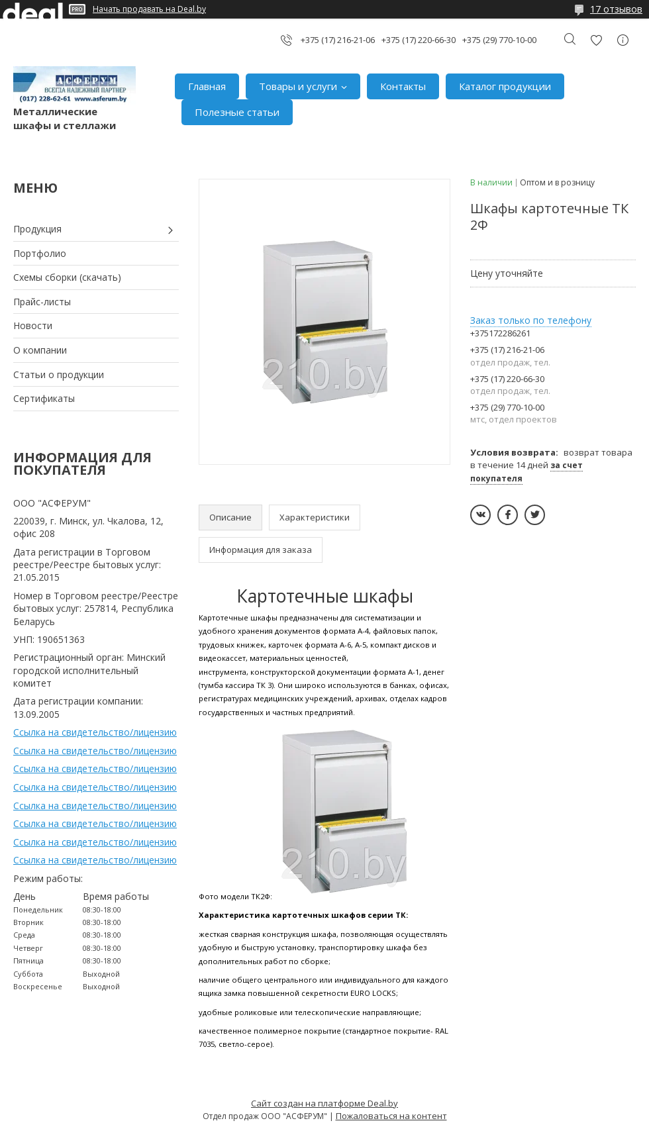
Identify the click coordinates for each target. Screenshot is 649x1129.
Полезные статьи (237, 112)
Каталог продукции (505, 86)
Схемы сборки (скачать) (67, 277)
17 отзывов (616, 9)
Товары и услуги (298, 86)
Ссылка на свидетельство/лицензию (95, 732)
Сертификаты (44, 398)
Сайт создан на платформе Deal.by (324, 1103)
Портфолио (39, 253)
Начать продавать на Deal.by (149, 9)
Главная (207, 86)
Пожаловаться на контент (391, 1116)
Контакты (403, 86)
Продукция (37, 228)
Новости (32, 325)
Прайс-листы (42, 301)
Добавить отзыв (596, 40)
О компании (40, 350)
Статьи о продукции (58, 374)
